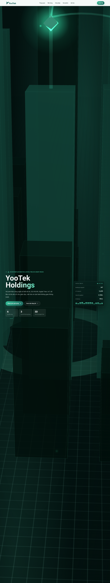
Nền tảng (50, 3)
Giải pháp (57, 3)
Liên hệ (100, 3)
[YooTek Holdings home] (11, 3)
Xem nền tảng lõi (32, 303)
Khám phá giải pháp (14, 303)
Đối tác (73, 3)
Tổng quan (42, 3)
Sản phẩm (65, 3)
